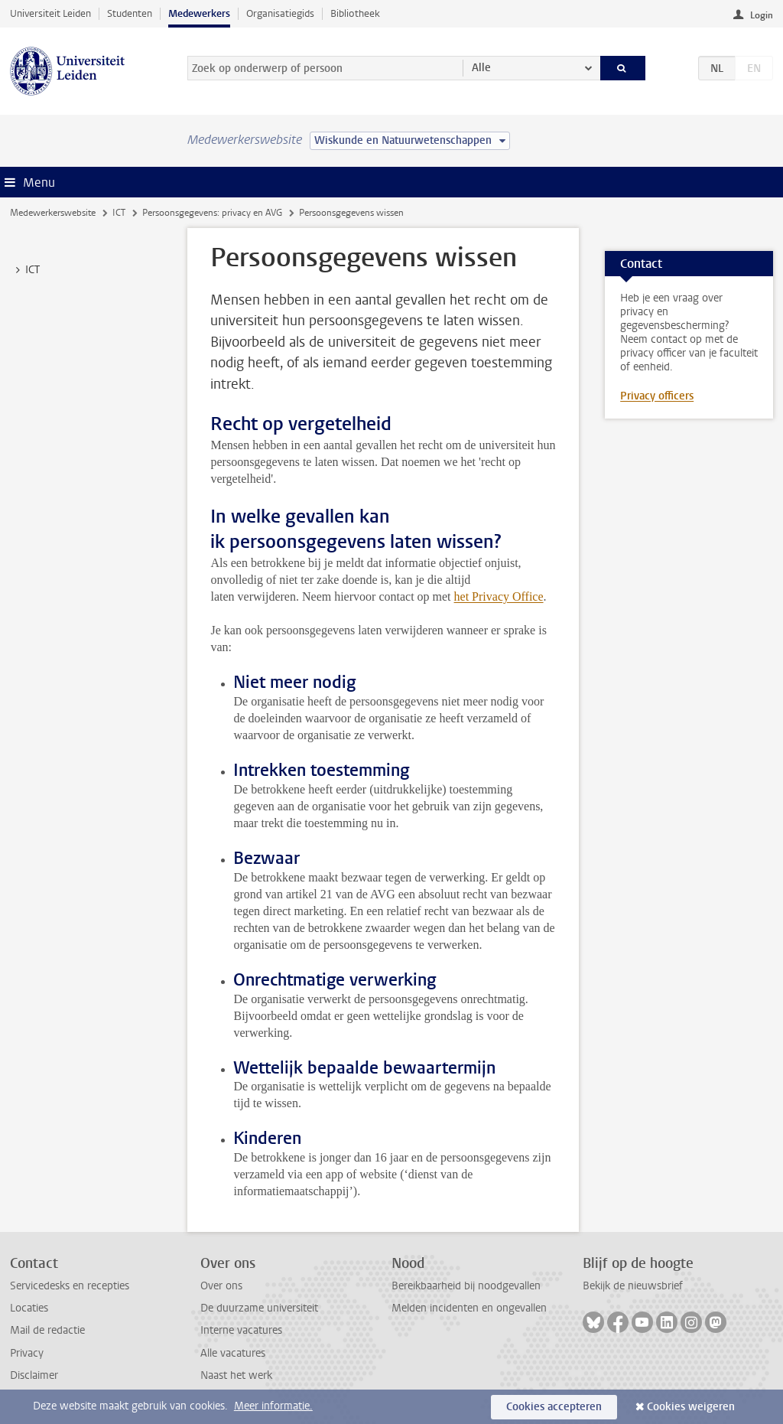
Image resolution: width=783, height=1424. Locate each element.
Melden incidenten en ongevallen (469, 1308)
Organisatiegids (280, 13)
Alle (481, 67)
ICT (118, 213)
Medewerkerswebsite (53, 213)
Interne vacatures (241, 1330)
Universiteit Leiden (50, 13)
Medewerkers (199, 13)
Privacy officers (657, 396)
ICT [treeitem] (25, 270)
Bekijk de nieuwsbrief (633, 1286)
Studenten (129, 13)
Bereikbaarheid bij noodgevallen (466, 1286)
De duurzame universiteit (259, 1308)
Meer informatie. (273, 1406)
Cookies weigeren (691, 1407)
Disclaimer (34, 1375)
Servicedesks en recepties (69, 1286)
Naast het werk (236, 1375)
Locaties (29, 1308)
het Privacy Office (499, 596)
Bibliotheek (355, 13)
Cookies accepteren (554, 1407)
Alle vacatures (232, 1353)
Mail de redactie (47, 1330)
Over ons (221, 1286)
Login (761, 15)
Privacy (27, 1353)
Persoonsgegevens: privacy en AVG (212, 213)
